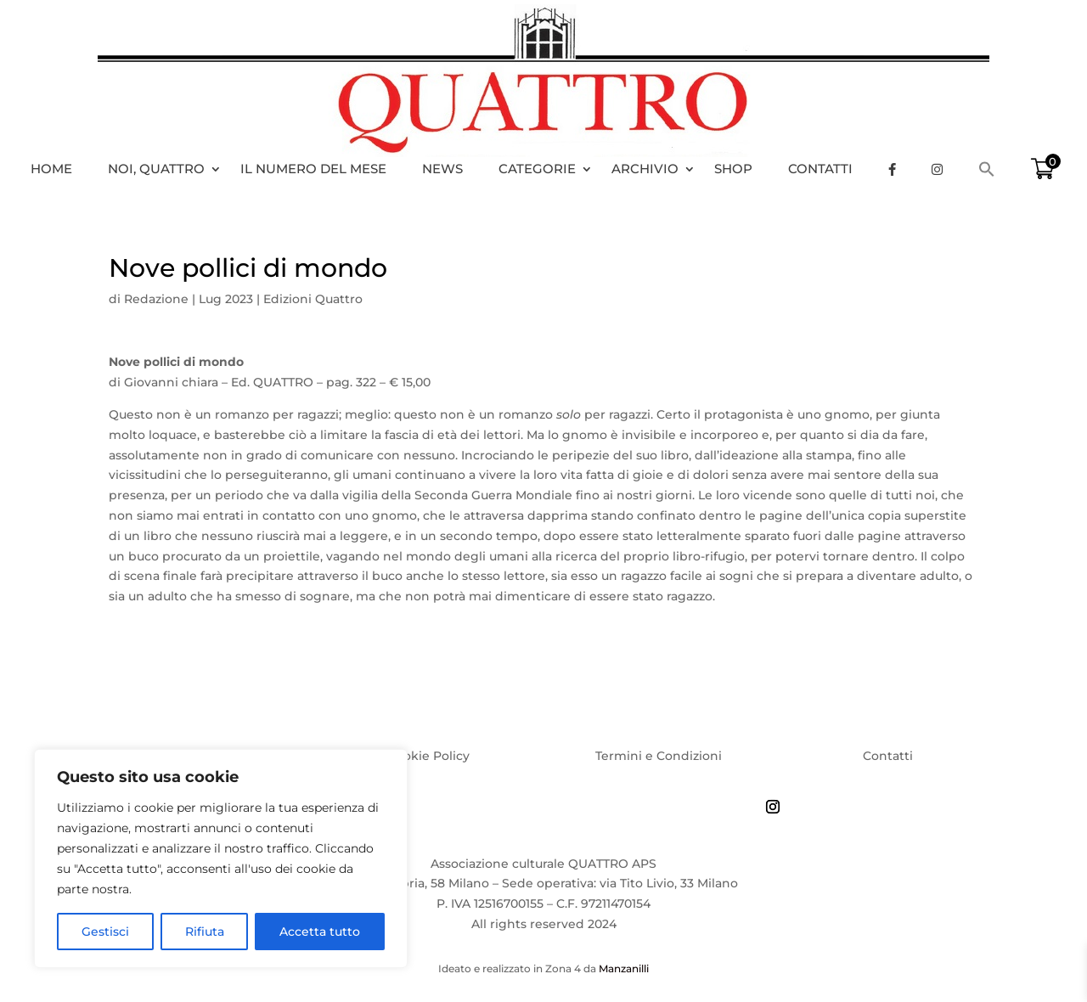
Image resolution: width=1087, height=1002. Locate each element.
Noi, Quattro (156, 168)
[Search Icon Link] (995, 169)
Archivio (645, 168)
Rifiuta (204, 931)
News (442, 168)
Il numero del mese (313, 168)
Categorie (537, 168)
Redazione (156, 299)
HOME (51, 168)
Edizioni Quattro (313, 299)
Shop (733, 168)
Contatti (820, 168)
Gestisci (105, 931)
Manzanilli (624, 968)
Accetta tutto (319, 931)
